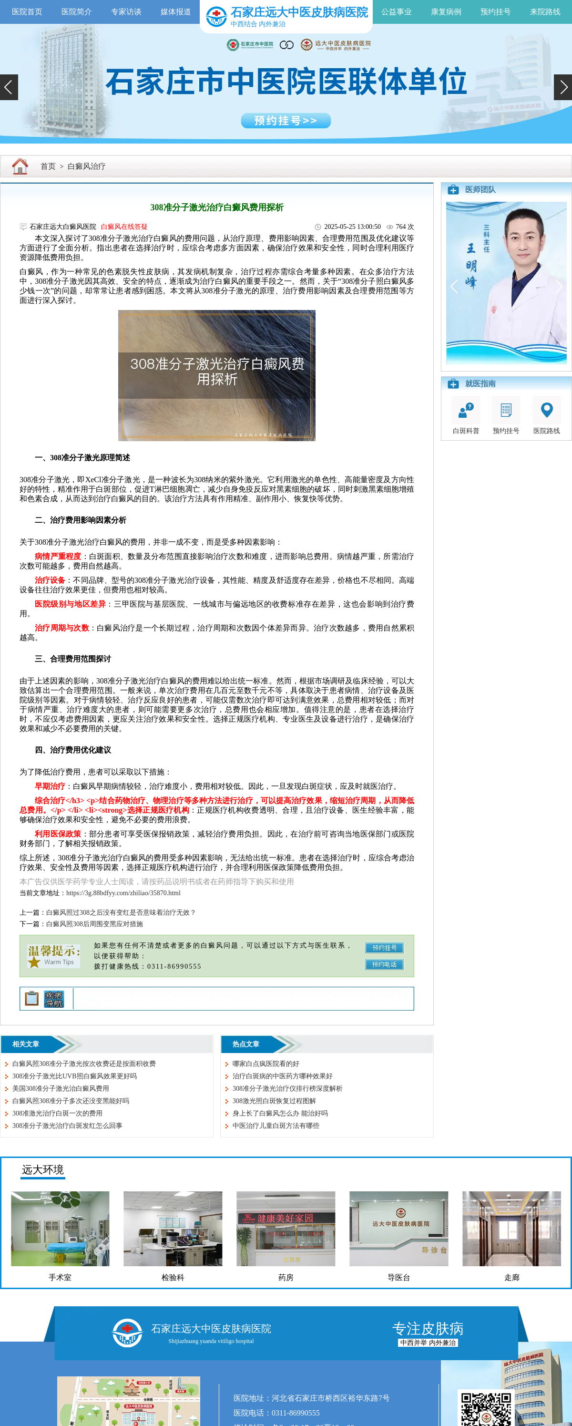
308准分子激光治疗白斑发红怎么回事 (67, 1125)
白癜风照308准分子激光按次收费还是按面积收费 (84, 1063)
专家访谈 (126, 12)
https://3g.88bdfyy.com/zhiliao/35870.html (123, 893)
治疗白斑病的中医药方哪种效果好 (283, 1076)
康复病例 (446, 12)
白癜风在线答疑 (124, 226)
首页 (48, 166)
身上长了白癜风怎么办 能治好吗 (280, 1113)
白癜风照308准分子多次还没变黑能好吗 (70, 1101)
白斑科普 (466, 415)
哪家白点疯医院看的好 (266, 1063)
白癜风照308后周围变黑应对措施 (94, 924)
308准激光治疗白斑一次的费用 (57, 1113)
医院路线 (546, 415)
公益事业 (396, 12)
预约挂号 (495, 12)
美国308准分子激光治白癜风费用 (60, 1088)
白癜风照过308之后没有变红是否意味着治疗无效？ (121, 912)
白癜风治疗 (87, 166)
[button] (9, 87)
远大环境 (43, 1170)
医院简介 (76, 12)
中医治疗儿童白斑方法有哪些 (276, 1125)
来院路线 (545, 12)
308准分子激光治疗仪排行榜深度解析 (288, 1088)
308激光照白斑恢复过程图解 (274, 1101)
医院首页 (27, 12)
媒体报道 (176, 12)
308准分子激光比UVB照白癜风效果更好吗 (74, 1076)
